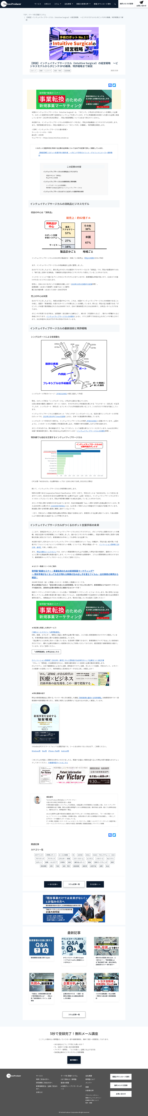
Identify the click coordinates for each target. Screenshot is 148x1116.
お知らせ (47, 4)
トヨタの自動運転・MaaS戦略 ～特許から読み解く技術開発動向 (106, 996)
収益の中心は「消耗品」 (54, 175)
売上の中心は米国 (52, 178)
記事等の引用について (92, 1100)
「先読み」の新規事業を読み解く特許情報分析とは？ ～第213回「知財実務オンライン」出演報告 (41, 997)
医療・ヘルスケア (45, 71)
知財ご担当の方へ (42, 1079)
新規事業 (43, 866)
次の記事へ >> (95, 884)
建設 (89, 862)
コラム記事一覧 (74, 884)
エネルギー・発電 (64, 859)
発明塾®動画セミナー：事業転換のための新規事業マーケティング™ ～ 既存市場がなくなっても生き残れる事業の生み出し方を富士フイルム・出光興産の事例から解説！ (75, 574)
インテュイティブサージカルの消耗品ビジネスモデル (60, 171)
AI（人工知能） (64, 855)
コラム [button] (56, 4)
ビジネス (90, 859)
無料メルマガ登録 (120, 1085)
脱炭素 (85, 866)
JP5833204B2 (61, 393)
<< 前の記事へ (53, 884)
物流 (57, 866)
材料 (51, 866)
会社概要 (88, 1075)
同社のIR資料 (89, 258)
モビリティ (110, 859)
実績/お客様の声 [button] (82, 4)
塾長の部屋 (65, 1082)
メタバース (99, 859)
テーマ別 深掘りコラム (37, 14)
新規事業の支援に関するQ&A (40, 958)
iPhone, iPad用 (54, 751)
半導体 (62, 862)
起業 (101, 866)
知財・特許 (57, 71)
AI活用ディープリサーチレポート (71, 1087)
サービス (37, 4)
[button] (115, 4)
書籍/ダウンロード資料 (102, 4)
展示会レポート (80, 862)
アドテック (51, 859)
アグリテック (40, 859)
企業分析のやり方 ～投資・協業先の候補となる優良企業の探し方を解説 (73, 996)
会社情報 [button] (67, 4)
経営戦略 (67, 71)
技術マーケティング (100, 862)
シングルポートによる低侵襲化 (56, 185)
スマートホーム (78, 859)
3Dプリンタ (39, 855)
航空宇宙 (93, 866)
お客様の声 (89, 1090)
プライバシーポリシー (92, 1095)
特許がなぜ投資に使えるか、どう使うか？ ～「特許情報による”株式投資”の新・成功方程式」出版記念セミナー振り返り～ (106, 961)
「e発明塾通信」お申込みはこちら (46, 651)
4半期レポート (51, 855)
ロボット (33, 71)
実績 (87, 1087)
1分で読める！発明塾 (68, 1079)
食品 (107, 866)
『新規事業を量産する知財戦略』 (90, 697)
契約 (69, 862)
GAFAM (80, 855)
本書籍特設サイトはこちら (58, 762)
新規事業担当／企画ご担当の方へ (46, 1087)
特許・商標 (88, 1103)
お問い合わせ (121, 1094)
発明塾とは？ (90, 1079)
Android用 (65, 751)
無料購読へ (74, 1060)
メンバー (88, 1082)
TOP (25, 14)
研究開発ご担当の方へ (44, 1082)
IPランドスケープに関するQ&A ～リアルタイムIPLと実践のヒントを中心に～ (74, 960)
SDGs (88, 855)
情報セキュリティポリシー (93, 1098)
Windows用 (36, 751)
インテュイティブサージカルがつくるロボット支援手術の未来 (63, 191)
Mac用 (44, 751)
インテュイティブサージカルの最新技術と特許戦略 (59, 181)
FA (73, 855)
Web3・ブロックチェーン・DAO (104, 855)
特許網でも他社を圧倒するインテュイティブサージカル (64, 188)
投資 (112, 862)
